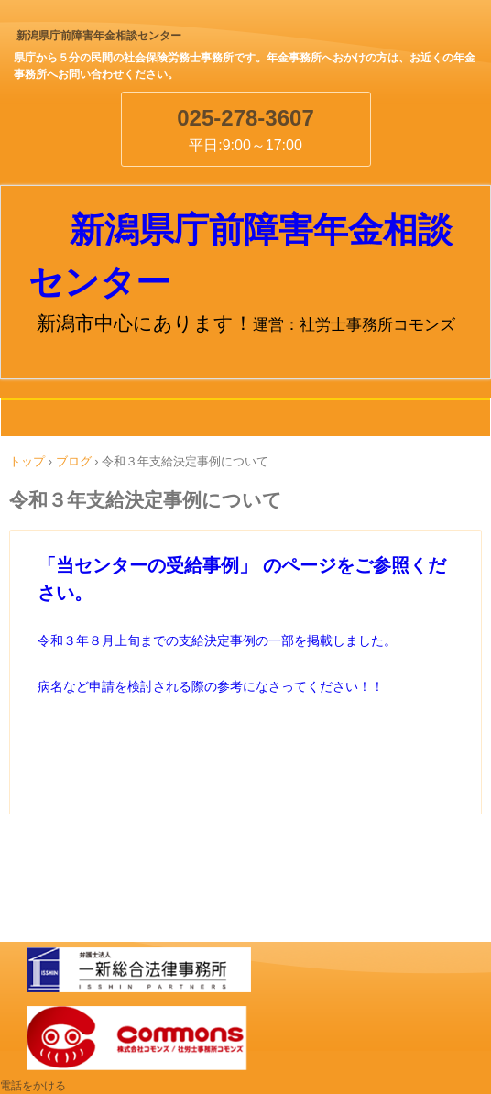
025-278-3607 (245, 117)
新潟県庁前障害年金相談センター (98, 35)
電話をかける (33, 1085)
